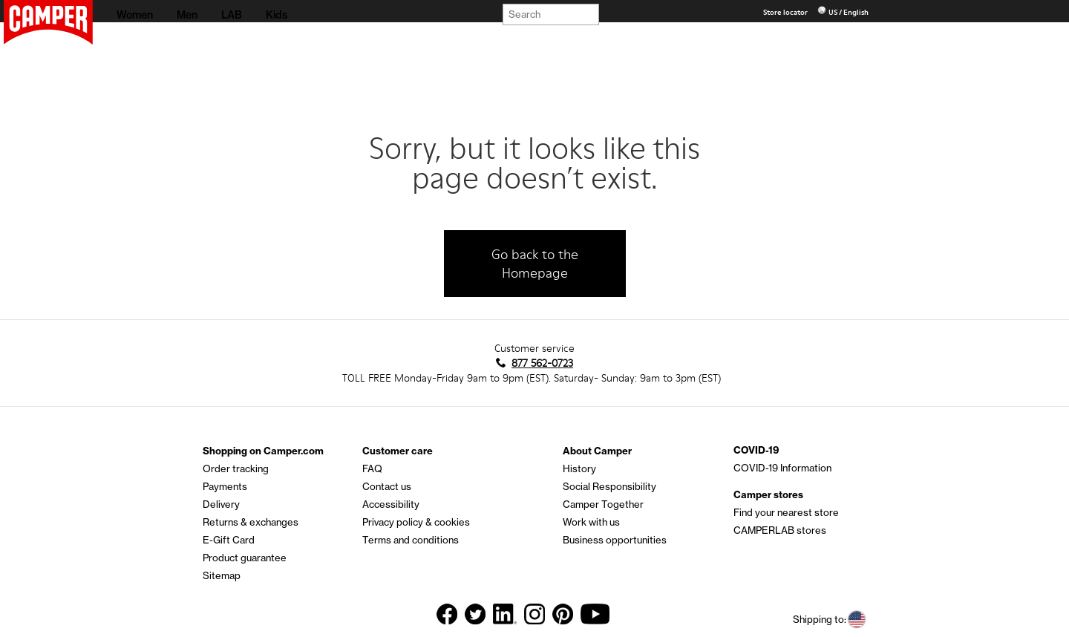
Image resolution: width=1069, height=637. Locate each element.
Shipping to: (830, 620)
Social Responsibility (609, 486)
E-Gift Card (229, 540)
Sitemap (222, 575)
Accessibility (390, 504)
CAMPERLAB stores (779, 530)
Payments (225, 486)
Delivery (221, 504)
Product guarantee (245, 558)
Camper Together (603, 504)
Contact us (386, 486)
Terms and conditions (410, 540)
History (579, 468)
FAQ (372, 468)
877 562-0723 (542, 363)
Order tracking (236, 468)
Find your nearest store (786, 512)
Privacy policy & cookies (416, 522)
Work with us (591, 522)
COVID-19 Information (782, 468)
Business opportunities (615, 540)
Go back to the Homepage (534, 263)
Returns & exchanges (250, 522)
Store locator (786, 12)
